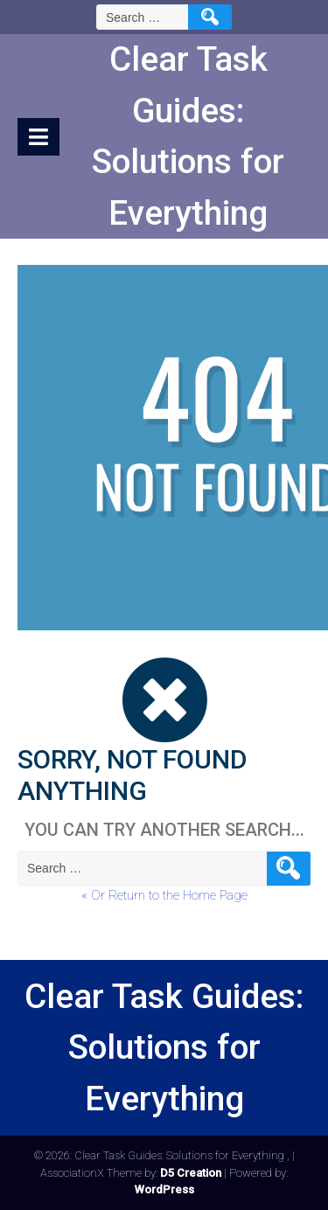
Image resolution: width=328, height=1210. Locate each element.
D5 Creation (190, 1172)
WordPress (164, 1189)
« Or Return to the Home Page (164, 895)
